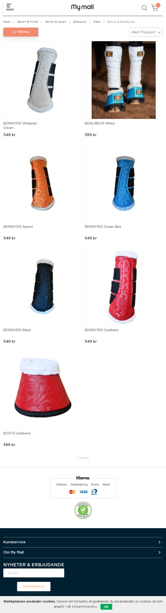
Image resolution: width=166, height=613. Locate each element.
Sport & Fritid (27, 22)
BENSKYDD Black (17, 330)
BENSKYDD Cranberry (101, 330)
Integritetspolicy (84, 606)
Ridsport (79, 22)
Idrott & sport (55, 22)
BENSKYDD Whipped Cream (19, 125)
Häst (97, 22)
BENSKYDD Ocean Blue (103, 227)
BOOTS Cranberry (17, 433)
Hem (6, 22)
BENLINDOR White (100, 123)
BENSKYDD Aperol (18, 227)
